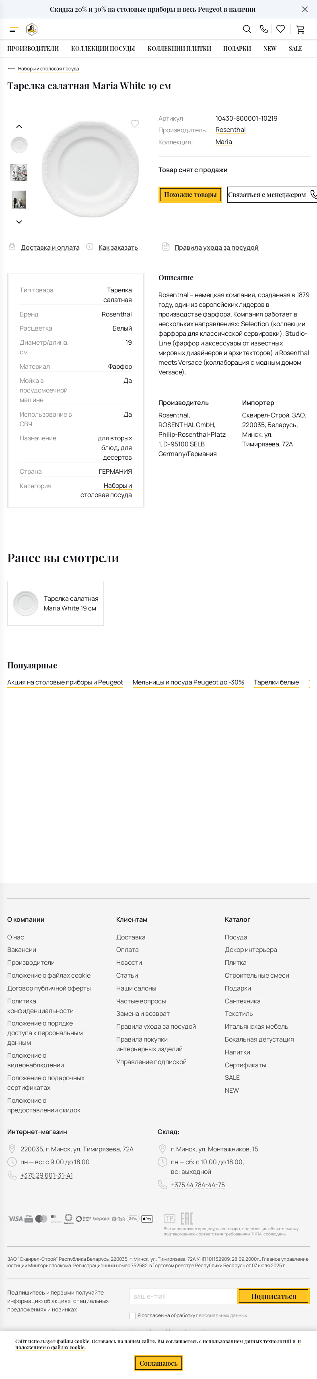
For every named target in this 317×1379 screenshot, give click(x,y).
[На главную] (32, 29)
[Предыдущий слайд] (19, 126)
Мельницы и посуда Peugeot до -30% (188, 682)
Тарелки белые (276, 682)
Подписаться (273, 1296)
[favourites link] (280, 29)
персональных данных (221, 1315)
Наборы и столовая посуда (106, 490)
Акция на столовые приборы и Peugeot (65, 682)
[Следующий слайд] (19, 222)
